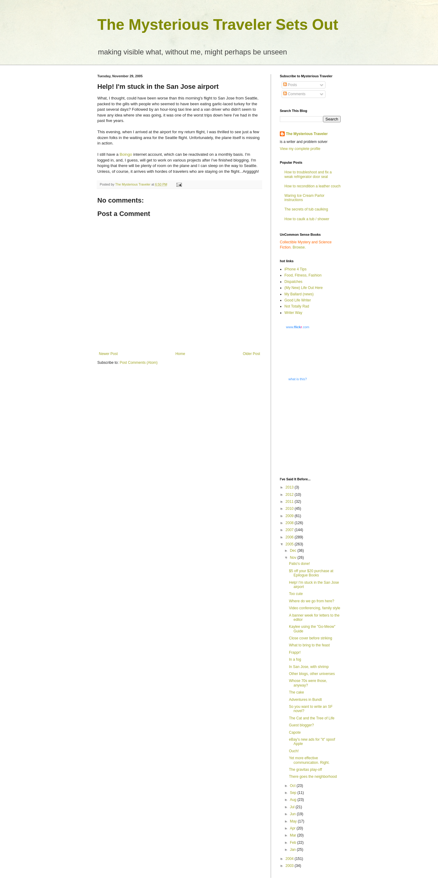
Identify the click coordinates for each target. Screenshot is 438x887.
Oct (293, 786)
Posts (290, 85)
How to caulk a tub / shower (306, 219)
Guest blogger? (301, 725)
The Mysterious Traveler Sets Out (217, 24)
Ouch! (294, 751)
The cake (296, 692)
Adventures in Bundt (305, 699)
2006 (290, 537)
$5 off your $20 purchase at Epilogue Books (311, 573)
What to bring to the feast (309, 645)
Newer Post (108, 354)
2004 (290, 859)
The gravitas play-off (305, 769)
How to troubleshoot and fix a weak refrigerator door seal (308, 174)
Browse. (299, 247)
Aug (293, 800)
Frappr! (295, 652)
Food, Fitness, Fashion (303, 275)
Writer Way (293, 313)
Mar (293, 835)
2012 (290, 494)
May (294, 821)
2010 (290, 508)
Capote (295, 732)
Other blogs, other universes (312, 674)
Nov (293, 557)
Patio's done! (299, 564)
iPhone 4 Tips (295, 269)
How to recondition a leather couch (312, 186)
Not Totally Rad (296, 306)
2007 (290, 530)
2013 (290, 487)
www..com (297, 327)
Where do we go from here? (311, 601)
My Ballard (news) (299, 294)
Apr (293, 828)
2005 (290, 544)
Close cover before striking (310, 638)
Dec (293, 550)
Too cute (296, 594)
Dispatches (293, 282)
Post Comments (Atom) (139, 362)
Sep (293, 793)
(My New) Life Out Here (303, 288)
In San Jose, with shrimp (309, 667)
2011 (290, 501)
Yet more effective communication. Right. (309, 760)
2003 (290, 866)
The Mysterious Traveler (307, 134)
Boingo (126, 154)
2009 (290, 516)
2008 (290, 523)
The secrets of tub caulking (306, 209)
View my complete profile (300, 149)
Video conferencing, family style (314, 608)
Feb (293, 842)
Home (180, 354)
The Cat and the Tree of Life (311, 718)
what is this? (297, 379)
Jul (293, 807)
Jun (293, 814)
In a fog (295, 659)
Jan (293, 849)
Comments (294, 94)
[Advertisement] (318, 429)
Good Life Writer (297, 300)
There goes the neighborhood (313, 776)
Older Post (251, 354)
